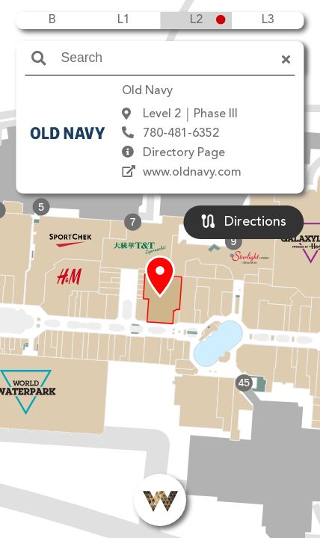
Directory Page (184, 153)
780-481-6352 (181, 134)
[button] (160, 277)
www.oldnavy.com (192, 173)
